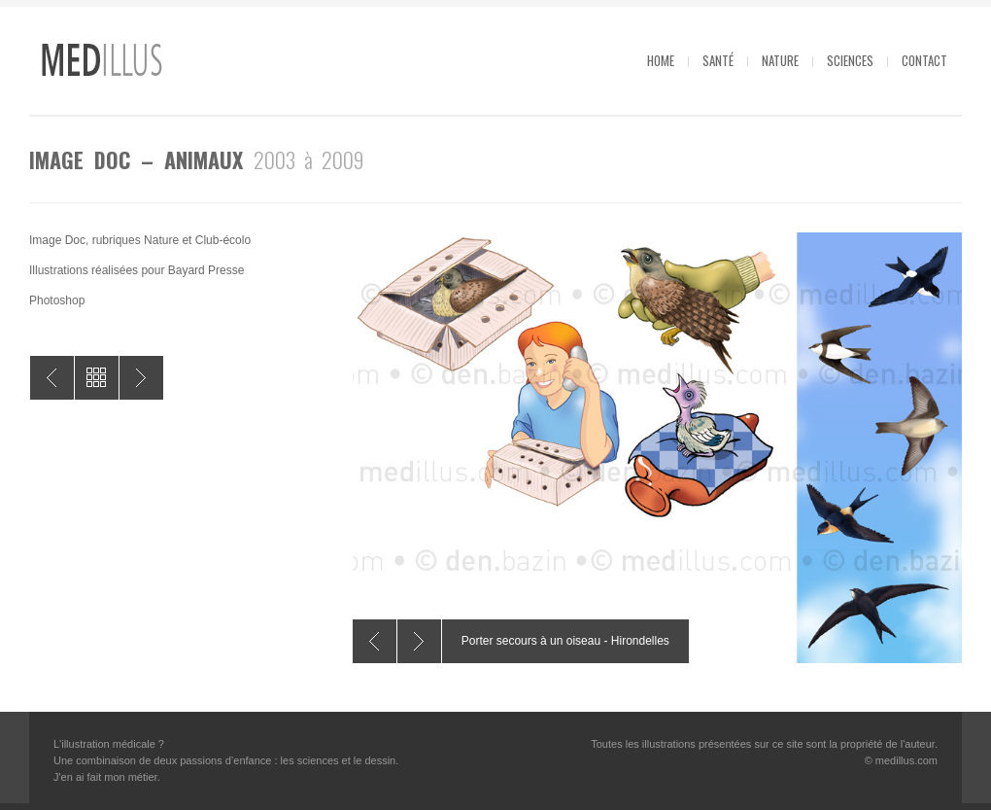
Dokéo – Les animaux (52, 378)
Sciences (850, 60)
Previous (374, 641)
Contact (924, 60)
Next (419, 641)
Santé (718, 60)
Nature (780, 60)
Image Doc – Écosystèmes (141, 378)
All (97, 378)
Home (660, 60)
